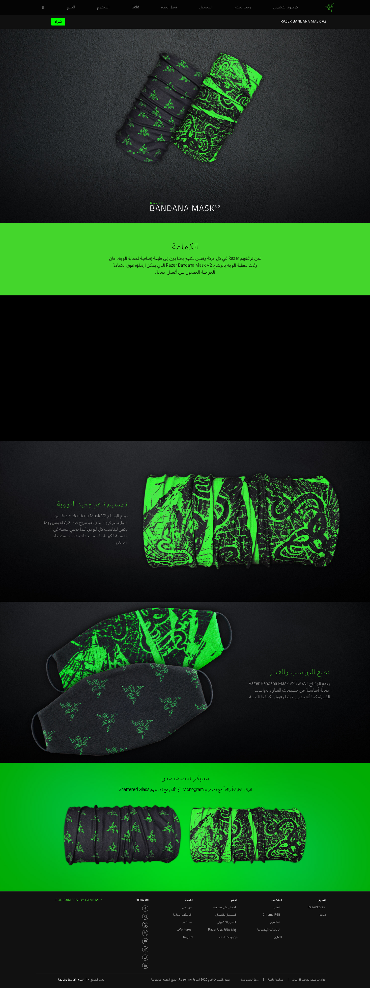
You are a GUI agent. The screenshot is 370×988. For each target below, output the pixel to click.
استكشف (276, 900)
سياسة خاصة (275, 979)
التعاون (278, 937)
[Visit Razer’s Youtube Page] (145, 941)
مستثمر (187, 922)
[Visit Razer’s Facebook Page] (145, 908)
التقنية (276, 907)
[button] (41, 7)
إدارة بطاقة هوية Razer (222, 929)
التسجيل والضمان (225, 914)
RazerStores (316, 907)
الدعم (234, 900)
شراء (58, 22)
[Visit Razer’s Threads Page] (145, 924)
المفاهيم (275, 922)
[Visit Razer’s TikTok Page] (145, 949)
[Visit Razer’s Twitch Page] (145, 957)
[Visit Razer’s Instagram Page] (145, 916)
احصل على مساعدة (224, 907)
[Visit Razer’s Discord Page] (145, 965)
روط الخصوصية (249, 979)
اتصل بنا (188, 937)
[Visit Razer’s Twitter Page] (145, 933)
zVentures (184, 929)
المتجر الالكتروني (226, 922)
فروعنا (322, 914)
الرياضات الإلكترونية (268, 929)
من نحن (187, 907)
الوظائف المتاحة (182, 914)
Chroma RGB (271, 914)
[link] (329, 8)
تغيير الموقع (96, 979)
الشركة (189, 900)
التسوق (322, 900)
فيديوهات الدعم (228, 937)
